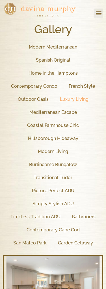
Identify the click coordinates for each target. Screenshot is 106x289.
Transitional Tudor (53, 177)
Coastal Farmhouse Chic (53, 125)
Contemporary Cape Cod (53, 230)
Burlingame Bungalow (53, 164)
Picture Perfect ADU (53, 190)
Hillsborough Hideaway (53, 138)
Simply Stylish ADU (53, 203)
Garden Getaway (75, 243)
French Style (82, 86)
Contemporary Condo (34, 86)
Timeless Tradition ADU (35, 216)
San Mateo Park (30, 243)
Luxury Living (74, 99)
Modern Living (53, 151)
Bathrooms (84, 216)
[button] (98, 13)
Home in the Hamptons (53, 73)
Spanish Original (53, 60)
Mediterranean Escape (53, 112)
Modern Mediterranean (53, 47)
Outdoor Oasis (33, 99)
